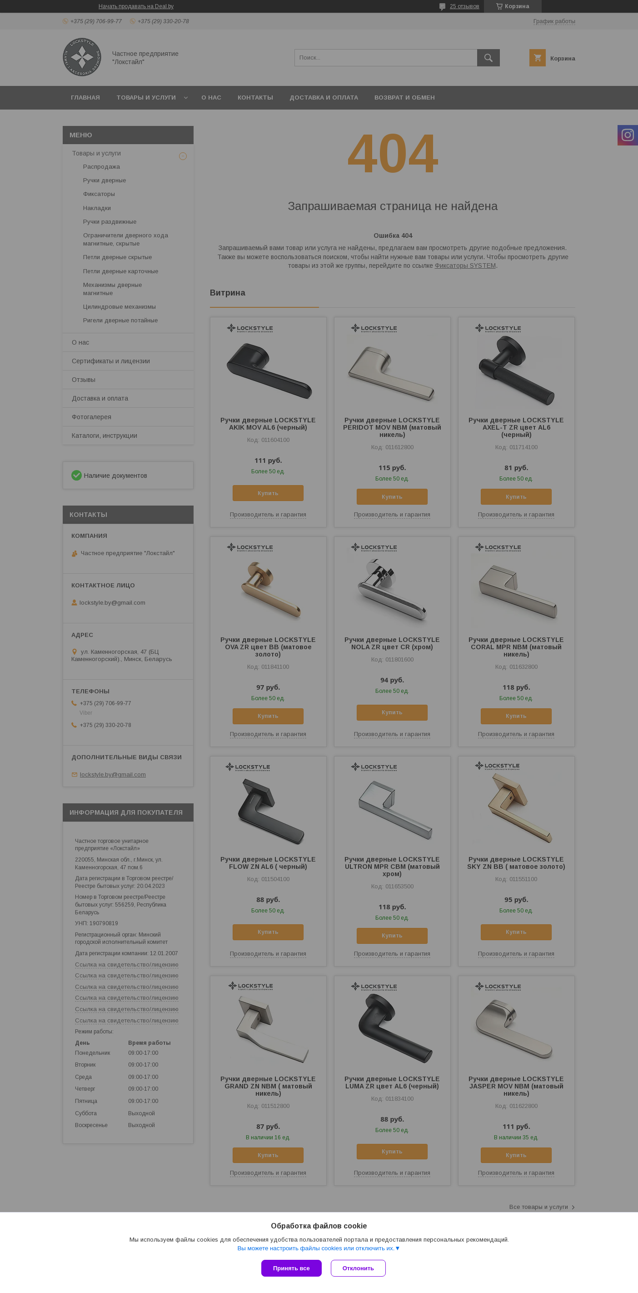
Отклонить (358, 1268)
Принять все (291, 1268)
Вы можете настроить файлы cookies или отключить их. (315, 1248)
